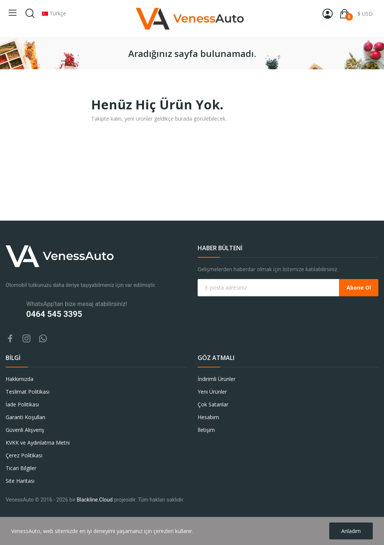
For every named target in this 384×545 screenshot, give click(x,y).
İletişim (206, 429)
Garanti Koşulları (25, 417)
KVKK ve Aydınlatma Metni (38, 442)
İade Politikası (22, 404)
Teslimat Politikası (28, 391)
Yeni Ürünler (212, 391)
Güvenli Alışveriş (25, 429)
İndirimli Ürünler (217, 378)
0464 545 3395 (54, 314)
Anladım (351, 531)
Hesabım (208, 417)
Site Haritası (20, 480)
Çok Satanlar (213, 404)
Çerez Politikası (24, 455)
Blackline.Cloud (95, 500)
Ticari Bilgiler (21, 468)
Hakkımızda (19, 378)
